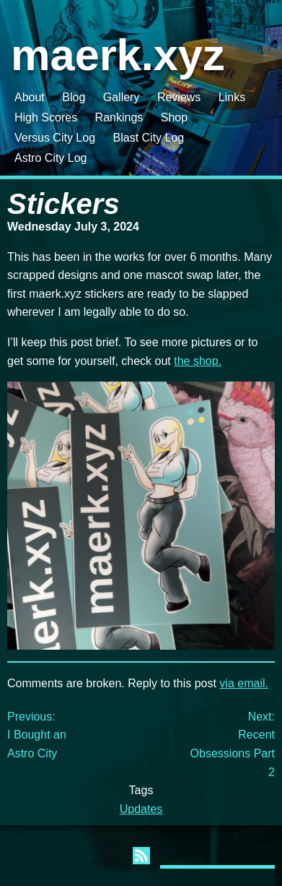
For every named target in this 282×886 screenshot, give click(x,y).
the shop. (197, 361)
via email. (243, 683)
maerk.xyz (118, 54)
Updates (141, 809)
